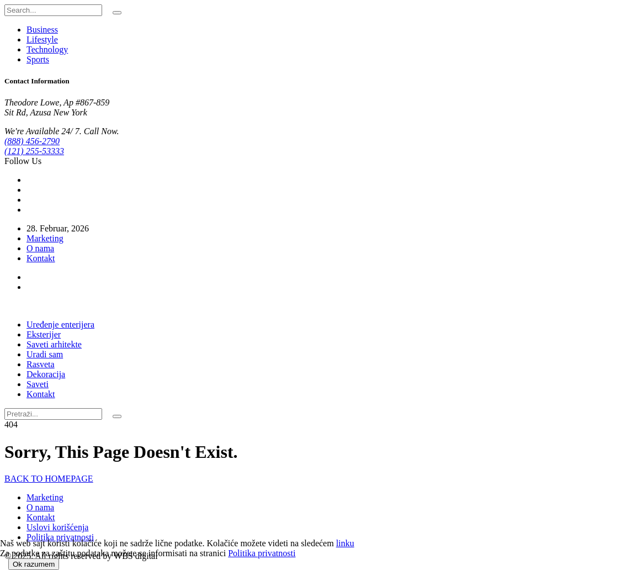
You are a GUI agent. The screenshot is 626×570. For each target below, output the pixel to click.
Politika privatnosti (60, 537)
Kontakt (40, 258)
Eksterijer (43, 334)
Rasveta (40, 364)
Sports (37, 59)
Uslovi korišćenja (57, 527)
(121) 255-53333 (34, 151)
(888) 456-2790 (32, 141)
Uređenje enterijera (60, 324)
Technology (47, 49)
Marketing (44, 238)
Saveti (37, 384)
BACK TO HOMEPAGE (48, 478)
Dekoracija (45, 374)
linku (345, 543)
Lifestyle (42, 39)
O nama (40, 248)
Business (42, 29)
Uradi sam (44, 354)
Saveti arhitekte (54, 344)
